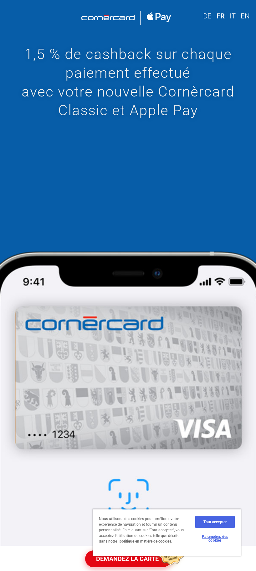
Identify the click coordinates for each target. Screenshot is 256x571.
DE (207, 16)
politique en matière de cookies (145, 541)
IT (233, 16)
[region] (167, 532)
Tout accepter (215, 522)
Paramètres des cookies (215, 538)
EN (245, 16)
